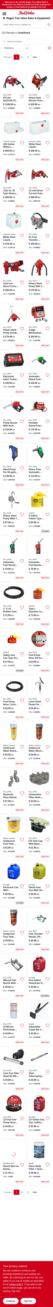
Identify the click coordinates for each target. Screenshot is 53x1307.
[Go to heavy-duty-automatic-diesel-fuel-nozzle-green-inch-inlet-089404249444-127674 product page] (39, 466)
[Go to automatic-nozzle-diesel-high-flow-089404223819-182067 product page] (39, 373)
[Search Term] (27, 24)
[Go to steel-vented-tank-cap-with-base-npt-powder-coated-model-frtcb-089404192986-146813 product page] (39, 838)
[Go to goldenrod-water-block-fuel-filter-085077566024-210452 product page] (14, 745)
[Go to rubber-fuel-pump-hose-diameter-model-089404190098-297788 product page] (14, 1116)
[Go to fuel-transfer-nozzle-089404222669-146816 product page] (39, 930)
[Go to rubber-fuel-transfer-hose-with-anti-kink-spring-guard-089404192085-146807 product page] (39, 652)
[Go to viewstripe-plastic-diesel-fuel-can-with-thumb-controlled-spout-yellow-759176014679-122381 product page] (39, 884)
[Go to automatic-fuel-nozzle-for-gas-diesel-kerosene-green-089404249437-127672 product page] (14, 559)
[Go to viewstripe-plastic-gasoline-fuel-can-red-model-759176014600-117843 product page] (39, 977)
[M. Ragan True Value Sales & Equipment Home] (26, 13)
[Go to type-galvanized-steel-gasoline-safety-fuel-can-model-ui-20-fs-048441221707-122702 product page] (14, 652)
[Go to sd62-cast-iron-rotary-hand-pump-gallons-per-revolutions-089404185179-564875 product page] (14, 512)
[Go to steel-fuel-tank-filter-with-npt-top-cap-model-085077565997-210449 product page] (14, 838)
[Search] (49, 24)
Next (35, 57)
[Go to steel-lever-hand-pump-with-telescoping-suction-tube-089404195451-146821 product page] (39, 698)
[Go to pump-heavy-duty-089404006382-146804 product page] (39, 94)
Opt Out (28, 1301)
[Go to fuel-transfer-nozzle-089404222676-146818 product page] (14, 977)
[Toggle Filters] (49, 48)
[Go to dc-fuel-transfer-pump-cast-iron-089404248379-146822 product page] (39, 234)
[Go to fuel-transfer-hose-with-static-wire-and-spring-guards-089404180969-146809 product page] (14, 605)
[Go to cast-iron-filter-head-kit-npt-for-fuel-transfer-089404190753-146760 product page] (14, 1070)
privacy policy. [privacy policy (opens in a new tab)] (16, 1284)
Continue (10, 1301)
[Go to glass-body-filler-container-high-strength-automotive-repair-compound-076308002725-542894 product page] (39, 1163)
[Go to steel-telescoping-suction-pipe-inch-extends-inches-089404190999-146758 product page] (39, 1070)
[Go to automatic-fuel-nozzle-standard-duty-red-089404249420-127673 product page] (39, 559)
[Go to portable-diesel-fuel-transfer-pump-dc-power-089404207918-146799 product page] (39, 419)
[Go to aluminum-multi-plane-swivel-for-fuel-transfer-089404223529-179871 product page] (14, 791)
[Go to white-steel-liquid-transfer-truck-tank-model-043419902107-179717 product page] (39, 141)
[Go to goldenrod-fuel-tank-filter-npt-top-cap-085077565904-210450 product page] (14, 930)
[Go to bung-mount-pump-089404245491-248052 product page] (14, 94)
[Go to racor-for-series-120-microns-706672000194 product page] (14, 1163)
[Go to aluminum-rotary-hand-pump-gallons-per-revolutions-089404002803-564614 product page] (39, 280)
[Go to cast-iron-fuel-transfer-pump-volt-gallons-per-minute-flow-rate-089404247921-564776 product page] (39, 187)
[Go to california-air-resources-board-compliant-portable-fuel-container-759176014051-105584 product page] (39, 1116)
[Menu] (4, 14)
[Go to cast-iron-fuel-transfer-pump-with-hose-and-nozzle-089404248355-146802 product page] (14, 187)
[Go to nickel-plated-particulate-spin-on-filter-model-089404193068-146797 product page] (14, 1023)
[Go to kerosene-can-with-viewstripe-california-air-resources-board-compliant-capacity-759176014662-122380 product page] (14, 884)
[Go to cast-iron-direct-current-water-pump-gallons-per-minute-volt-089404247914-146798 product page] (14, 280)
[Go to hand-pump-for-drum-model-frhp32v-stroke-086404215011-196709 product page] (14, 466)
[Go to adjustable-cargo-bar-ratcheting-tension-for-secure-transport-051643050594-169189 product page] (39, 1023)
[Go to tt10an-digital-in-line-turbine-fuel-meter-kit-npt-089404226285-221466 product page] (14, 373)
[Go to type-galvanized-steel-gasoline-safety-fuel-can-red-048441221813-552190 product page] (39, 605)
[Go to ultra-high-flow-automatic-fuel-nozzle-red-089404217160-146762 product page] (14, 419)
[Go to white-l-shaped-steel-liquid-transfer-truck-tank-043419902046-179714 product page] (14, 141)
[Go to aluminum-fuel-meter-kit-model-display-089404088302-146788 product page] (39, 326)
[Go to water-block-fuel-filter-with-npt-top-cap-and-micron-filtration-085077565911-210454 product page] (39, 745)
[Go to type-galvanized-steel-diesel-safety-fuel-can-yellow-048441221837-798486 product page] (39, 512)
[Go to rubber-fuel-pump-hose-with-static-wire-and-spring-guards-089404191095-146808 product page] (14, 698)
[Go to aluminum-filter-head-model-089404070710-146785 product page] (39, 791)
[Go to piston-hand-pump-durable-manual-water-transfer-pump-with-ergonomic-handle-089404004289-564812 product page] (14, 326)
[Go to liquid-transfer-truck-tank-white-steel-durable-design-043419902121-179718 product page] (14, 234)
